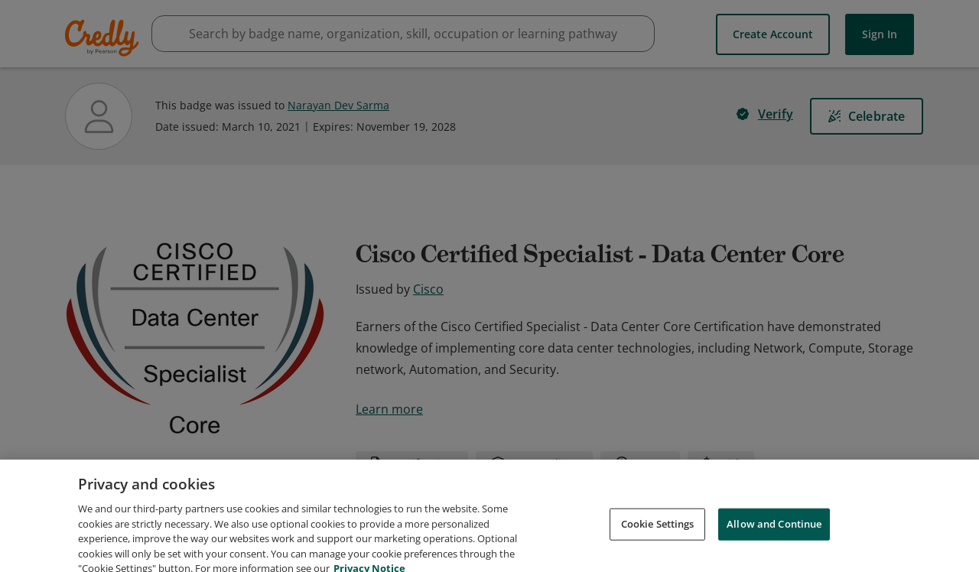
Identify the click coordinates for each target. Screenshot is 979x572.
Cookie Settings (657, 540)
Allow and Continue (774, 540)
